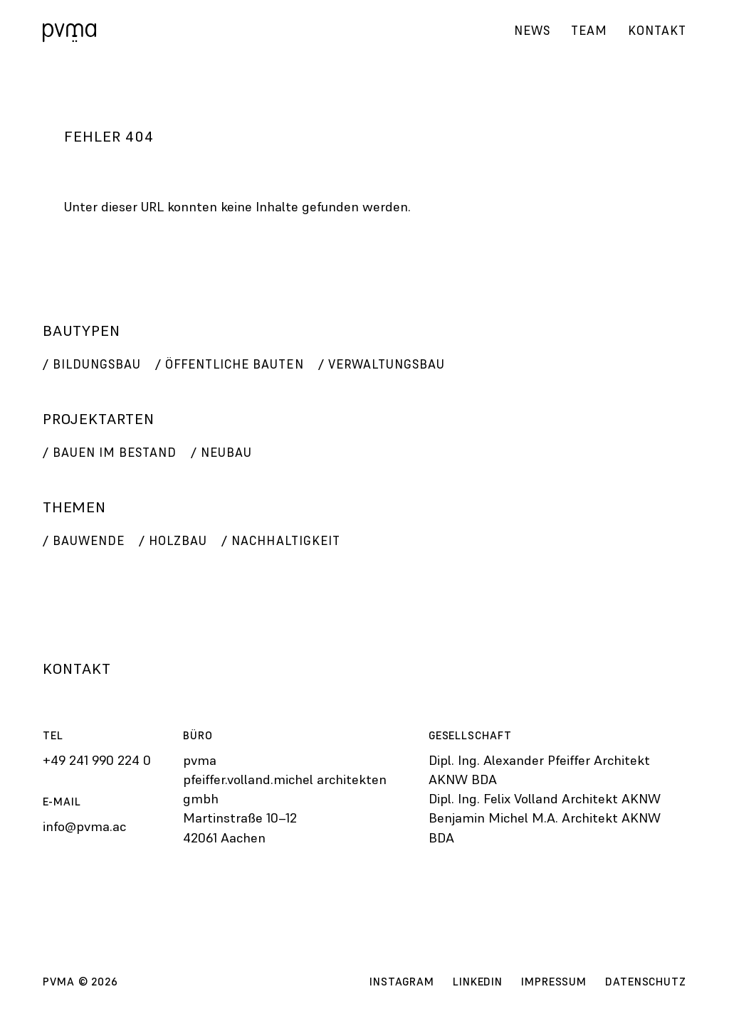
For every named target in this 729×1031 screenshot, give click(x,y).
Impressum (554, 981)
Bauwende (89, 541)
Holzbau (178, 541)
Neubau (226, 452)
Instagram (401, 981)
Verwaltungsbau (386, 364)
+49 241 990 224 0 (97, 760)
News (531, 30)
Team (588, 30)
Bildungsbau (97, 364)
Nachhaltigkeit (285, 541)
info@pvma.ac (84, 826)
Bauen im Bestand (115, 452)
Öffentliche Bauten (234, 364)
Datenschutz (645, 981)
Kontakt (657, 30)
